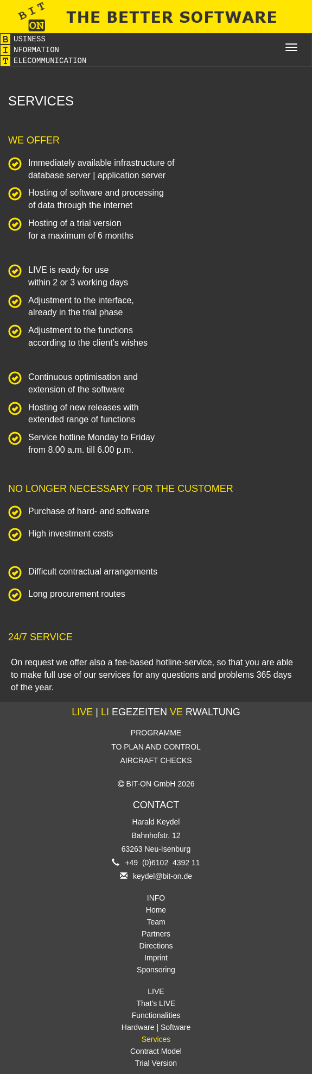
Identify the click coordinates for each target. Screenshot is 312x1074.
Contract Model (156, 1051)
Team (156, 921)
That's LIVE (156, 1003)
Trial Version (156, 1063)
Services (156, 1039)
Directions (156, 945)
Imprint (156, 957)
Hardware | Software (156, 1027)
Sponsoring (156, 969)
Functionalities (156, 1015)
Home (156, 910)
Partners (156, 933)
